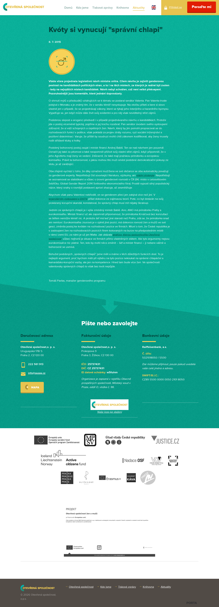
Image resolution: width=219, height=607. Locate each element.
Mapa (32, 387)
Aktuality (139, 8)
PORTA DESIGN (191, 603)
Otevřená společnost (81, 586)
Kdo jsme (82, 8)
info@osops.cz (36, 373)
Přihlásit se (175, 7)
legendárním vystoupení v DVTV (68, 199)
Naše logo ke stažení (109, 412)
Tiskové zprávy (102, 8)
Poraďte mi (201, 7)
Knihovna (122, 8)
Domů (68, 8)
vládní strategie (145, 175)
